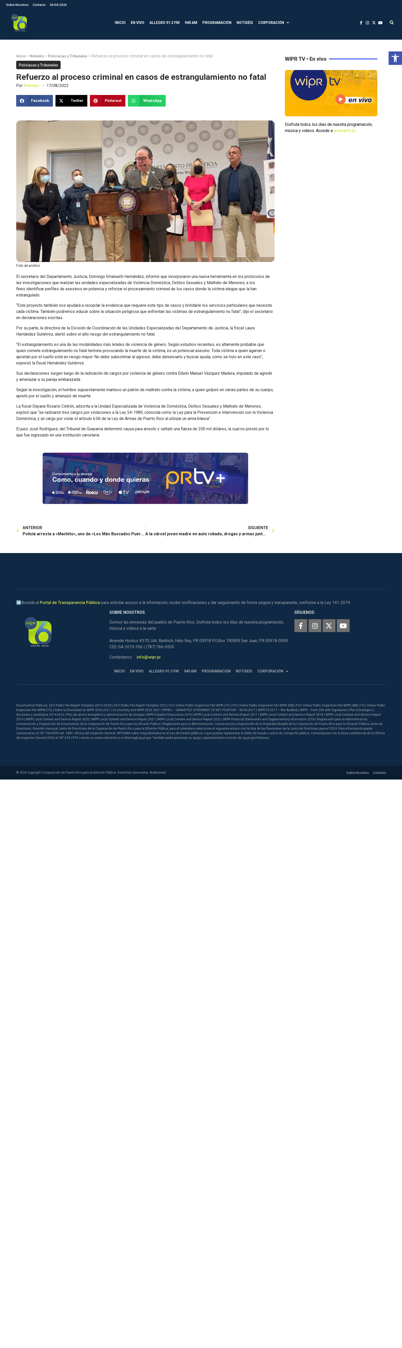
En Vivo (137, 23)
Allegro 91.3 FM (164, 23)
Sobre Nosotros (17, 5)
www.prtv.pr (345, 130)
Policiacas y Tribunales (67, 56)
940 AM (191, 23)
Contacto (39, 5)
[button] (395, 58)
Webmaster (158, 772)
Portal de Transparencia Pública (70, 602)
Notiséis (245, 23)
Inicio (120, 23)
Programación (216, 23)
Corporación (273, 22)
